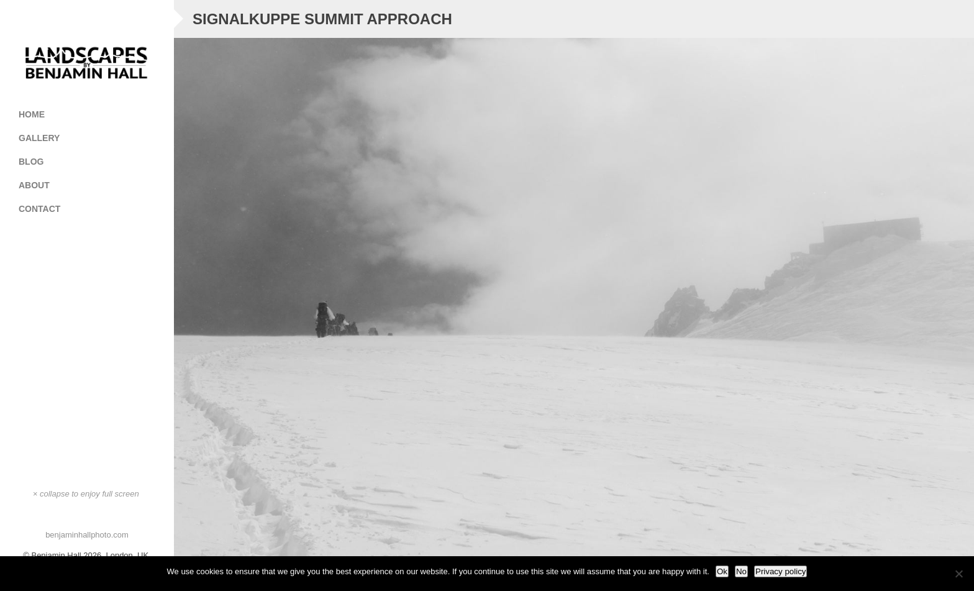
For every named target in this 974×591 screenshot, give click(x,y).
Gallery (92, 138)
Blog (31, 162)
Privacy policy (780, 571)
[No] (958, 573)
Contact (39, 209)
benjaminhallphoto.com (87, 534)
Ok (722, 571)
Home (32, 114)
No (741, 571)
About (34, 185)
